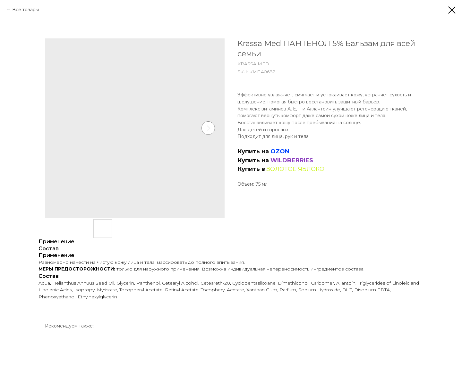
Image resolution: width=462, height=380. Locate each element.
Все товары (25, 9)
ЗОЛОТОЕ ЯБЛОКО (295, 169)
